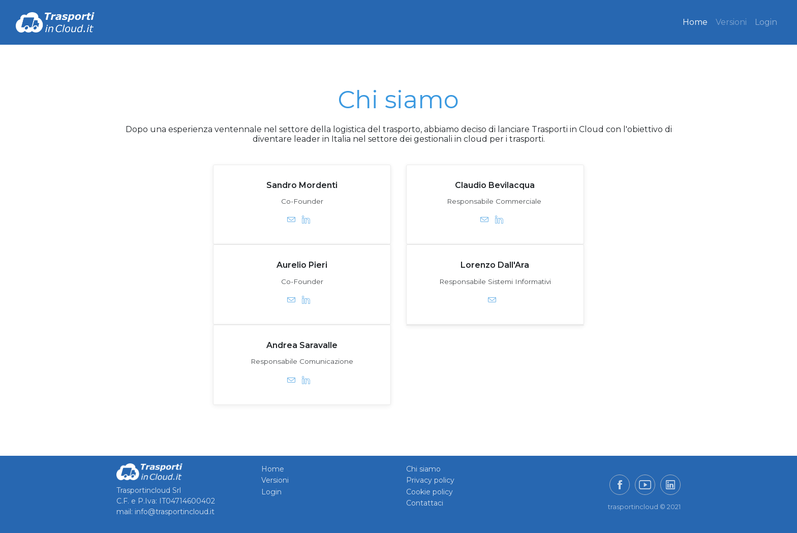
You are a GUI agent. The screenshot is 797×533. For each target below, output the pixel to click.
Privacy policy (430, 480)
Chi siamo (423, 469)
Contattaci (424, 503)
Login (766, 22)
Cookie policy (429, 491)
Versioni (731, 22)
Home (695, 22)
